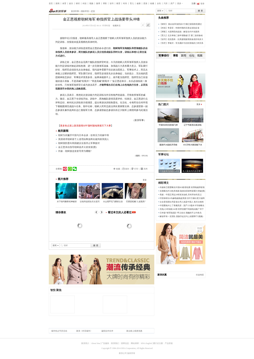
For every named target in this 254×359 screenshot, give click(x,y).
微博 (98, 3)
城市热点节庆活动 (59, 331)
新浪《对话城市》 (84, 331)
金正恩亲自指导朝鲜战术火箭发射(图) (77, 147)
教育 (118, 3)
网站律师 (135, 343)
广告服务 (105, 343)
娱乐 (71, 3)
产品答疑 (169, 343)
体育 (64, 3)
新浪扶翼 (162, 275)
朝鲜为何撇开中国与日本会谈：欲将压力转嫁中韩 (83, 135)
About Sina (95, 343)
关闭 (146, 169)
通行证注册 (158, 343)
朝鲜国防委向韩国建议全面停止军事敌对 (79, 143)
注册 (193, 3)
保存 (127, 169)
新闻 (58, 3)
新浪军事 (75, 11)
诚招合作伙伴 (107, 331)
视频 (91, 3)
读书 (112, 3)
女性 (159, 3)
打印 (136, 169)
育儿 (132, 3)
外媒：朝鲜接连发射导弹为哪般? (74, 151)
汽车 (166, 3)
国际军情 (85, 11)
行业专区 (200, 275)
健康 (139, 3)
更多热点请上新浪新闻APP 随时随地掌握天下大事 (85, 125)
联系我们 (115, 343)
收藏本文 (117, 25)
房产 (172, 3)
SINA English (146, 343)
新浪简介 (85, 343)
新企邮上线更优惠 (134, 331)
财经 (78, 3)
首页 (51, 3)
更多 (179, 3)
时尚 (125, 3)
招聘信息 (125, 343)
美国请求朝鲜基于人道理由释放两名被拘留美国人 (83, 139)
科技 (85, 3)
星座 (145, 3)
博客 (105, 3)
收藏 (152, 3)
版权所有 (131, 353)
